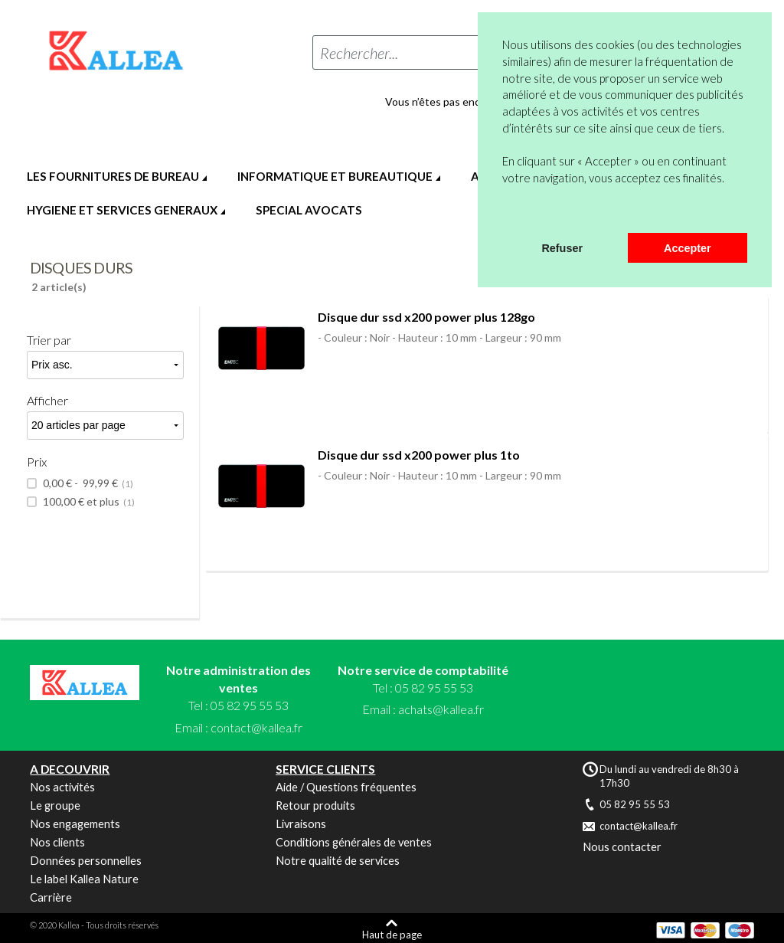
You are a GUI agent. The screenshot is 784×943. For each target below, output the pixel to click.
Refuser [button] (562, 248)
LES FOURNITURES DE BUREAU (113, 176)
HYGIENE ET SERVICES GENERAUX (122, 210)
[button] (504, 213)
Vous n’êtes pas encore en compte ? (471, 102)
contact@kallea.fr (256, 727)
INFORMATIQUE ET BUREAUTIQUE (335, 176)
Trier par (49, 339)
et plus (88, 502)
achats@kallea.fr (441, 709)
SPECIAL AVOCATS (309, 210)
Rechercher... (359, 53)
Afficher (47, 400)
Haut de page (392, 934)
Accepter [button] (687, 248)
